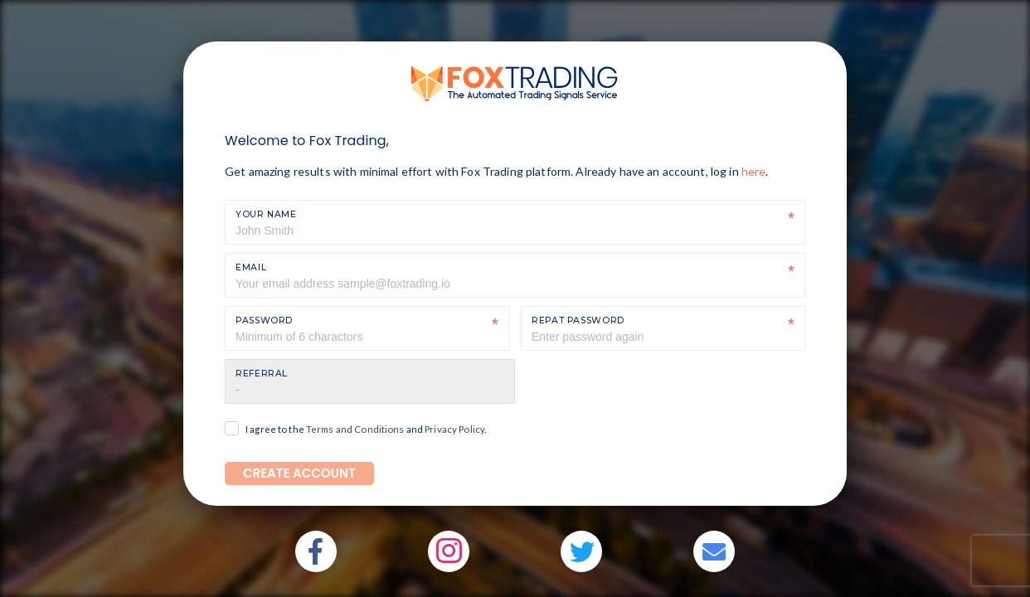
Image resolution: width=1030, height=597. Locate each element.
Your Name (266, 214)
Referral (262, 373)
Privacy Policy (454, 429)
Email (251, 267)
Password (264, 320)
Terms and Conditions (355, 429)
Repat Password (578, 320)
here (753, 171)
